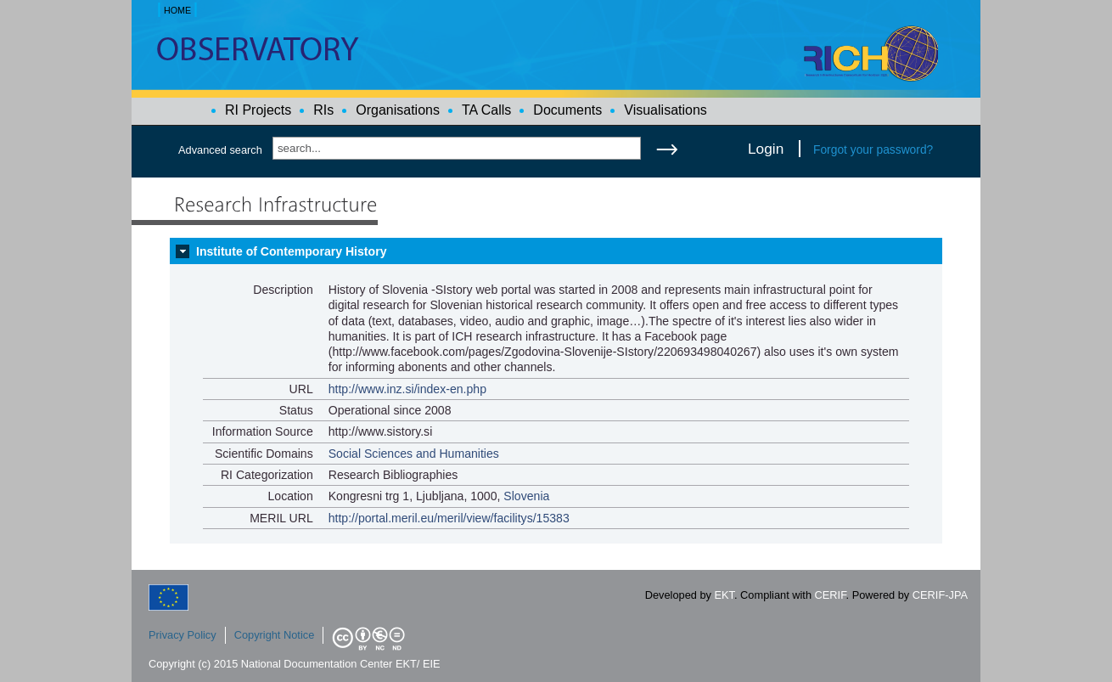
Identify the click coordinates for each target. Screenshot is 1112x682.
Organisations (398, 110)
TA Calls (486, 110)
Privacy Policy (182, 634)
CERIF (830, 595)
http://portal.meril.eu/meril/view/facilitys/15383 (449, 518)
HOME (177, 10)
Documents (567, 110)
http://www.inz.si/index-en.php (407, 389)
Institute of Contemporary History (291, 251)
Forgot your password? (873, 149)
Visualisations (665, 110)
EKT (724, 595)
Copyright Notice (274, 634)
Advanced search (220, 150)
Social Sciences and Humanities (414, 453)
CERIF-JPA (940, 595)
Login (765, 148)
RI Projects (258, 110)
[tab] (556, 251)
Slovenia (526, 496)
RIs (323, 110)
